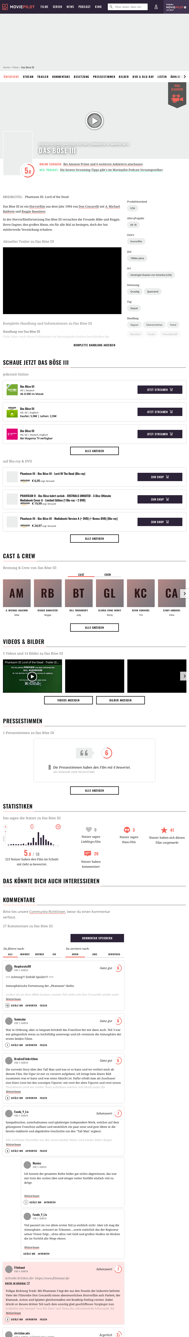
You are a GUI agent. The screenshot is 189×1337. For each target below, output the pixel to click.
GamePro (155, 1321)
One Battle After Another (150, 996)
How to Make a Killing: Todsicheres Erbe (164, 1277)
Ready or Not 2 (151, 1264)
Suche (151, 334)
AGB (31, 1321)
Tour (5, 1277)
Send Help (141, 983)
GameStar (132, 1321)
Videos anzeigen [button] (68, 700)
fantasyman (29, 959)
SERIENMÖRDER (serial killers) (33, 968)
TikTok (68, 1303)
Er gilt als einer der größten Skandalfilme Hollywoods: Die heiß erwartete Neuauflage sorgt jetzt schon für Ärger (31, 1092)
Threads (86, 1303)
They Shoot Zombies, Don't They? (36, 1001)
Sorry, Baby (56, 1283)
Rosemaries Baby (83, 1010)
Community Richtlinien (17, 1283)
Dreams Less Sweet (32, 992)
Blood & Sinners (144, 990)
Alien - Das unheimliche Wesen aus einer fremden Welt (97, 956)
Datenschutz (53, 1321)
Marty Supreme (144, 1010)
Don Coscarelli (89, 206)
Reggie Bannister (33, 211)
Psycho (78, 950)
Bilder (124, 77)
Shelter (140, 970)
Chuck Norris (104, 1251)
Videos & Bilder (23, 641)
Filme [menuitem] (44, 6)
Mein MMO (179, 1321)
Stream (28, 77)
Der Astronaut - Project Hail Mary (155, 950)
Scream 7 (141, 976)
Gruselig (134, 291)
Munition (135, 334)
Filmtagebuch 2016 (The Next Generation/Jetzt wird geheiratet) (36, 986)
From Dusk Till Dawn (85, 990)
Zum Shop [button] (160, 477)
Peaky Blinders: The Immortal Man (154, 1003)
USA (132, 208)
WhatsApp (106, 1303)
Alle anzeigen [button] (94, 451)
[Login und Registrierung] (156, 6)
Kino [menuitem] (98, 6)
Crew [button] (107, 574)
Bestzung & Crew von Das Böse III (29, 567)
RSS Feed (127, 1303)
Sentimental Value (60, 1270)
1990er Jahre (137, 258)
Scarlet (53, 1245)
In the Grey (149, 1270)
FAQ (5, 1257)
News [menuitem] (70, 6)
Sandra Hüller (104, 1283)
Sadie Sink (102, 1270)
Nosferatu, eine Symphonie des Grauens (95, 976)
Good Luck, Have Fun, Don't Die (152, 963)
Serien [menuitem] (57, 6)
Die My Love (56, 1277)
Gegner (134, 324)
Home (6, 67)
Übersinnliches (154, 324)
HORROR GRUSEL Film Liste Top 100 (38, 951)
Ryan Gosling (104, 1257)
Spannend (152, 291)
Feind (173, 324)
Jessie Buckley (104, 1277)
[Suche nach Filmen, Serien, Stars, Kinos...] (128, 6)
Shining (78, 963)
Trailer (43, 77)
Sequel (134, 308)
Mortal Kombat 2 (152, 1283)
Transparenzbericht (85, 1321)
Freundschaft (170, 334)
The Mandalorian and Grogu (160, 1257)
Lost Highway (81, 983)
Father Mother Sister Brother (67, 1257)
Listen (162, 77)
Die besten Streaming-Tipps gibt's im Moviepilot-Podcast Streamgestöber (111, 170)
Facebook (8, 1303)
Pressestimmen (104, 77)
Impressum (10, 1321)
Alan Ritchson (104, 1264)
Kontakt (7, 1270)
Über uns (8, 1245)
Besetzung (81, 77)
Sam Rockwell (104, 1245)
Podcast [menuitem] (84, 6)
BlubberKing (30, 976)
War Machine (143, 956)
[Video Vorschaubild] (32, 676)
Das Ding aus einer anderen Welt (91, 996)
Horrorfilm (136, 241)
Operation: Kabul (94, 1140)
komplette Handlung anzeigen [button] (94, 345)
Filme (15, 67)
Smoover (28, 1009)
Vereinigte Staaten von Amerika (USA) (151, 275)
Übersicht (11, 77)
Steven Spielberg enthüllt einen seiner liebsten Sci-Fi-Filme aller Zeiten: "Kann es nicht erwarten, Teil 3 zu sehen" (94, 1092)
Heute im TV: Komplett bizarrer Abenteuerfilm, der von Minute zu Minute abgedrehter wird (155, 1092)
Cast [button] (81, 574)
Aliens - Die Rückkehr (86, 970)
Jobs (111, 1321)
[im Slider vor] (184, 76)
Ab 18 (133, 224)
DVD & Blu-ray (143, 77)
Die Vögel (79, 1003)
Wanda (146, 1251)
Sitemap (8, 1251)
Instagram (49, 1303)
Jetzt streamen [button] (160, 390)
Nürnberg (148, 1245)
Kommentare (61, 77)
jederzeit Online (16, 374)
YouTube (28, 1303)
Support (8, 1264)
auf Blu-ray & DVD (17, 461)
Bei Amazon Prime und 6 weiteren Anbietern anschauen (103, 164)
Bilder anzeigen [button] (120, 700)
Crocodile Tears (58, 1251)
